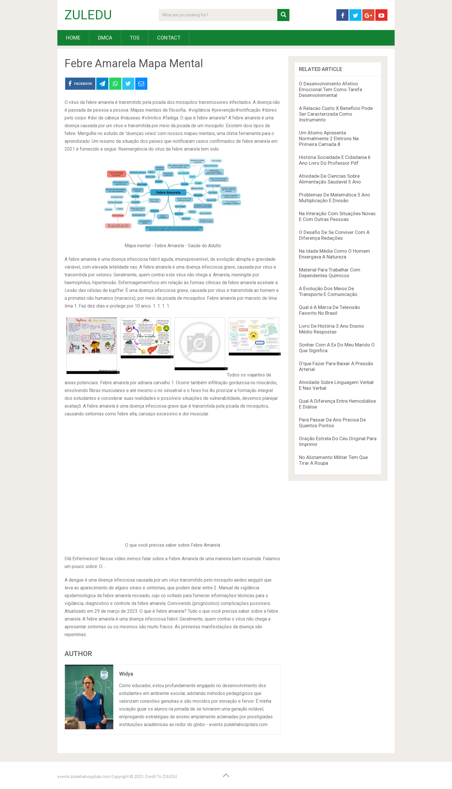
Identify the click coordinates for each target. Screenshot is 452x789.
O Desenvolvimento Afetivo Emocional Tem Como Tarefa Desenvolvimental (330, 89)
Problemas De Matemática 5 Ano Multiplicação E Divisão (334, 197)
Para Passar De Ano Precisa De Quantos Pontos (332, 422)
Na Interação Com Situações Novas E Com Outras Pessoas (337, 216)
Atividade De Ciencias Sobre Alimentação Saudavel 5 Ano (330, 179)
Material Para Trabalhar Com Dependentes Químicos (329, 272)
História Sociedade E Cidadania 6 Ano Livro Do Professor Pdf (335, 160)
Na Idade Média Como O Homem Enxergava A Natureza (334, 254)
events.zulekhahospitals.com (83, 776)
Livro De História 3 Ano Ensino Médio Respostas (331, 329)
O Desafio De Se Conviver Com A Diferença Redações (334, 235)
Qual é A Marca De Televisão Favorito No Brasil (329, 310)
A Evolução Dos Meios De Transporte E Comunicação (328, 291)
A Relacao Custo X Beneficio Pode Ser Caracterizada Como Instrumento (336, 114)
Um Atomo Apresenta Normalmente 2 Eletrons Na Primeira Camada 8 (329, 138)
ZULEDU (88, 15)
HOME (73, 38)
